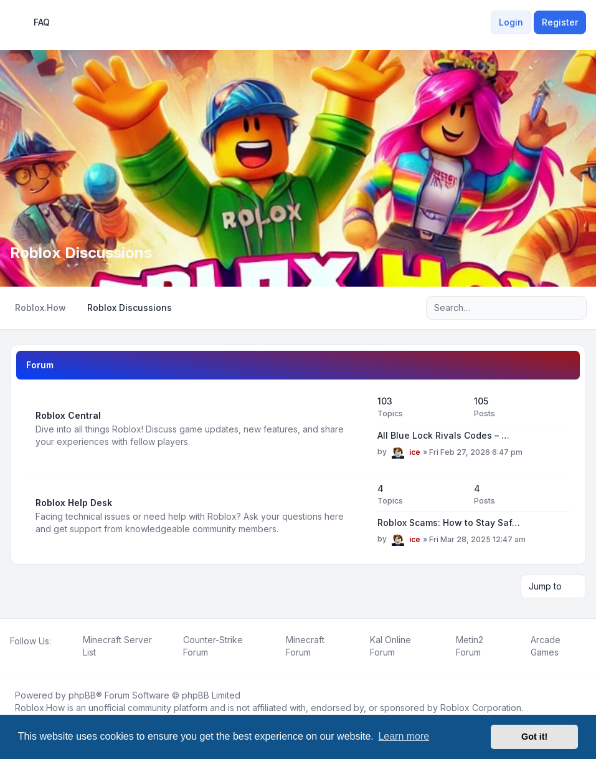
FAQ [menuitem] (33, 22)
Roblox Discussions (81, 253)
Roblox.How (40, 707)
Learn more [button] (403, 736)
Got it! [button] (534, 737)
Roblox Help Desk (73, 502)
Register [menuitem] (560, 22)
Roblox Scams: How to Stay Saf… (448, 522)
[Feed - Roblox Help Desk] (356, 516)
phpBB (82, 695)
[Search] (551, 307)
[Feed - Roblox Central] (356, 428)
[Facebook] (12, 654)
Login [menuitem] (511, 22)
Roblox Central (68, 415)
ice (414, 452)
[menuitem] (483, 22)
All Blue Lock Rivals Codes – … (443, 435)
